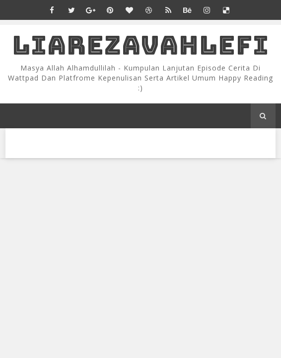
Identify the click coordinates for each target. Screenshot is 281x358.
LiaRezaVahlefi (140, 45)
